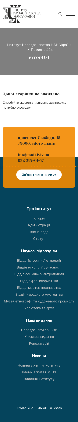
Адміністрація (39, 225)
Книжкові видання (39, 337)
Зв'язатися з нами (39, 175)
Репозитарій (39, 343)
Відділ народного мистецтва (39, 294)
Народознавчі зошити (39, 330)
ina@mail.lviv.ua (33, 155)
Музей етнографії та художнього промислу (39, 301)
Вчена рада (39, 232)
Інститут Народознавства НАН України (39, 45)
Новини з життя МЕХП (39, 372)
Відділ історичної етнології (39, 260)
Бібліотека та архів (39, 308)
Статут (39, 239)
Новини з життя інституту (39, 365)
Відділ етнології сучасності (39, 267)
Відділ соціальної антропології (39, 274)
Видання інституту (39, 379)
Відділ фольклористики (39, 281)
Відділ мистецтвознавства (39, 288)
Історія (39, 218)
